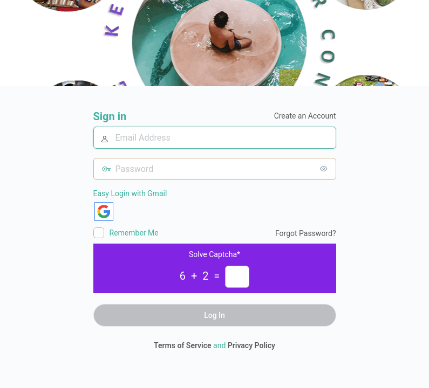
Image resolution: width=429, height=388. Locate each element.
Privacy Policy (251, 345)
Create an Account (305, 116)
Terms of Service (182, 345)
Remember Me (134, 232)
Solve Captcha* (214, 254)
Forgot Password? (305, 233)
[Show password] (325, 168)
